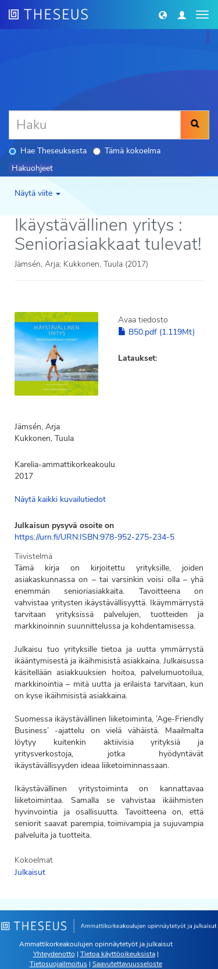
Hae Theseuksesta (48, 150)
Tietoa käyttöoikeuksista (117, 954)
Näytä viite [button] (37, 193)
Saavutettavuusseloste (127, 963)
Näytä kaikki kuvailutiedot (60, 499)
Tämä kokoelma (126, 150)
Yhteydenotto (54, 954)
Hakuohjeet (32, 168)
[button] (162, 14)
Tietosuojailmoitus (58, 963)
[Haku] (95, 124)
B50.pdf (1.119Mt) (156, 332)
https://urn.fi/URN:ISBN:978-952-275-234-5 (94, 537)
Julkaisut (30, 872)
